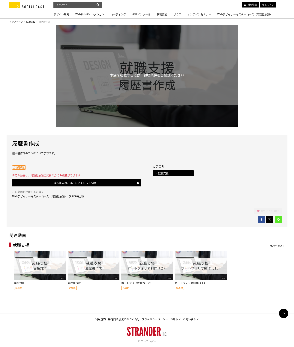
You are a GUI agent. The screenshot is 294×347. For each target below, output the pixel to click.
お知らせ (175, 319)
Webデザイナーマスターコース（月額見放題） (244, 14)
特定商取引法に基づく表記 (124, 319)
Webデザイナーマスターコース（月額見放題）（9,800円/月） (49, 196)
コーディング (118, 14)
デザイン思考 (61, 14)
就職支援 (162, 14)
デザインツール (141, 14)
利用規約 (100, 319)
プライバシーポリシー (155, 319)
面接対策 (19, 283)
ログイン (269, 4)
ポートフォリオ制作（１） (190, 283)
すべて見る (277, 245)
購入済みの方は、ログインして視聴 (97, 183)
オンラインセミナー (199, 14)
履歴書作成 (74, 283)
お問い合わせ (191, 319)
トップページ (16, 21)
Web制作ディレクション (89, 14)
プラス (177, 14)
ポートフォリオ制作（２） (137, 283)
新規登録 (252, 4)
